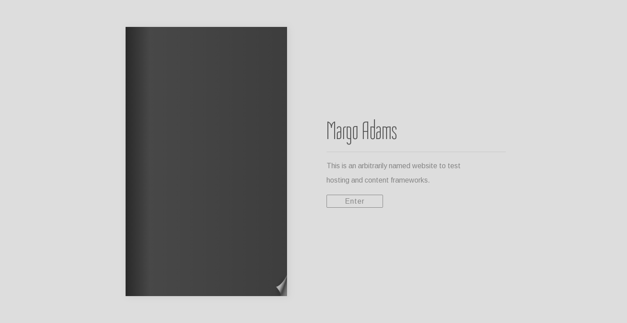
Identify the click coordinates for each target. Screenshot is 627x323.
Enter (355, 201)
